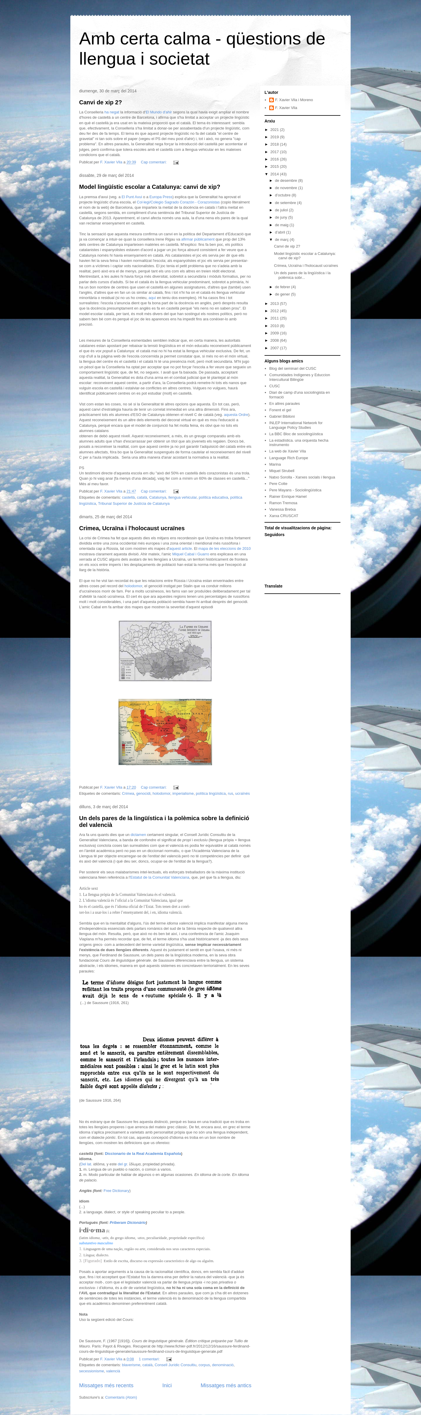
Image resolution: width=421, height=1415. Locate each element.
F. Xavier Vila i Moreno (294, 100)
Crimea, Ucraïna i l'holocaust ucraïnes (132, 528)
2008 (275, 340)
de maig (282, 225)
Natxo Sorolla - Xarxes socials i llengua (302, 477)
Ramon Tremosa (283, 503)
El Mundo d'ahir (159, 112)
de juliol (282, 210)
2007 (275, 348)
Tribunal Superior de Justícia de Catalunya (134, 503)
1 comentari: (150, 1359)
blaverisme (131, 1365)
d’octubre (283, 195)
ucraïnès (242, 793)
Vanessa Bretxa (282, 509)
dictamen (138, 834)
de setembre (286, 203)
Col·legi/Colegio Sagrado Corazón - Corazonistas (178, 202)
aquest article (180, 548)
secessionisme (91, 1371)
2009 (275, 333)
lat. (89, 1164)
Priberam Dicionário (128, 1222)
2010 (275, 326)
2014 (275, 174)
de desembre (286, 180)
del (120, 1164)
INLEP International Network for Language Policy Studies (296, 425)
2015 (275, 166)
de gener (283, 294)
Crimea (128, 793)
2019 (275, 137)
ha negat (112, 112)
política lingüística (211, 793)
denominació (223, 1365)
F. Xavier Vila (286, 108)
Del (83, 1164)
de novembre (286, 188)
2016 (275, 159)
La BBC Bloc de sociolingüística (296, 434)
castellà (128, 497)
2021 (275, 129)
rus (230, 793)
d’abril (280, 232)
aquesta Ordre (236, 414)
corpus (204, 1365)
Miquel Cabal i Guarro (190, 554)
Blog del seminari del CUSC (292, 368)
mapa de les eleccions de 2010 (225, 548)
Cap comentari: (154, 162)
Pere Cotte (278, 483)
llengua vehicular (182, 497)
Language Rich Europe (288, 458)
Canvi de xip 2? (100, 102)
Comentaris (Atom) (121, 1397)
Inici (167, 1385)
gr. (126, 1164)
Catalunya (157, 497)
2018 (275, 144)
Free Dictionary (116, 1190)
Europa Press (161, 197)
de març (282, 239)
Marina (275, 464)
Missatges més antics (226, 1385)
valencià (113, 1371)
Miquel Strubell (281, 471)
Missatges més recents (106, 1385)
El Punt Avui (132, 197)
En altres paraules (284, 403)
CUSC (274, 386)
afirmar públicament (198, 239)
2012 (275, 311)
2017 (275, 152)
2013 (275, 303)
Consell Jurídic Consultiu (175, 1365)
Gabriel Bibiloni (282, 416)
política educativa (213, 497)
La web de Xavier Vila (287, 451)
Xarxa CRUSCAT (283, 516)
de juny (281, 217)
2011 (275, 318)
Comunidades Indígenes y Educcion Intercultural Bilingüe (299, 377)
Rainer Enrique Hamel (288, 496)
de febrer (283, 287)
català (142, 497)
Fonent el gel (280, 410)
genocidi (143, 793)
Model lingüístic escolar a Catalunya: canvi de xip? (149, 187)
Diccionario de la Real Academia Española (143, 1153)
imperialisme (183, 793)
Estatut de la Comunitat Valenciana (159, 877)
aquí (153, 298)
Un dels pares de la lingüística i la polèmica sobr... (302, 275)
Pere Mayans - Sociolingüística (295, 490)
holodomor (133, 586)
